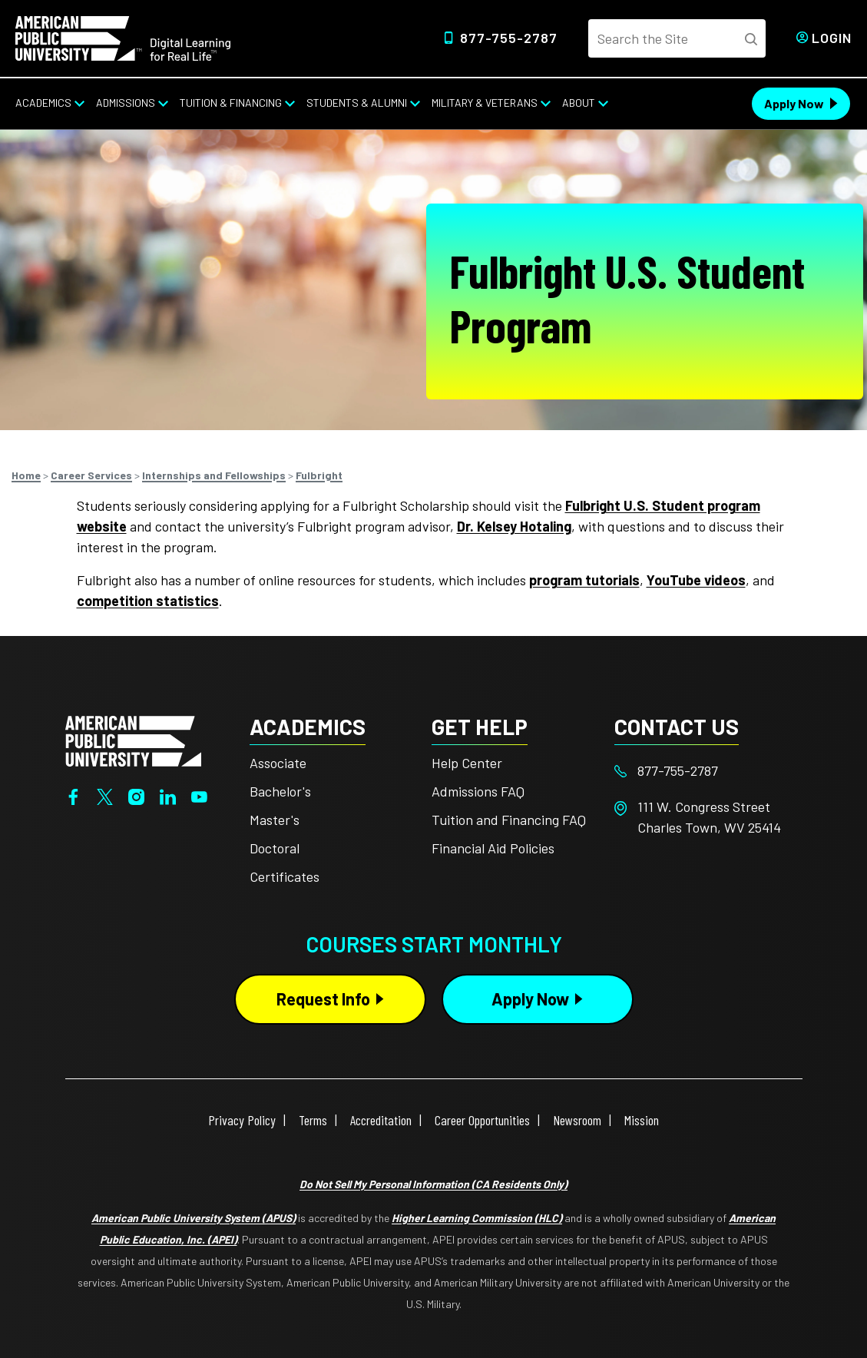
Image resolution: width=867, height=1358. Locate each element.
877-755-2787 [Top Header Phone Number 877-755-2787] (509, 37)
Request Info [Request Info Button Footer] (323, 999)
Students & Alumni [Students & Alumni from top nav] (356, 102)
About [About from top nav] (578, 102)
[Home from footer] (133, 739)
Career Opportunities (482, 1119)
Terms (313, 1119)
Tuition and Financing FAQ (509, 819)
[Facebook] (73, 795)
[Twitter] (105, 795)
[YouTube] (199, 795)
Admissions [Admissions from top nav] (125, 102)
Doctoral (274, 848)
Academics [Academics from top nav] (43, 102)
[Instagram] (136, 795)
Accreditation (381, 1119)
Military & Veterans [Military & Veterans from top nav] (485, 102)
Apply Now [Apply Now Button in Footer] (530, 999)
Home (26, 475)
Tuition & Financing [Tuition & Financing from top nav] (231, 102)
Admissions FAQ (478, 791)
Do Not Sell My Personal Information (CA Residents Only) (433, 1184)
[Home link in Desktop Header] (122, 36)
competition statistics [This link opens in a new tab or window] (148, 600)
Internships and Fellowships (214, 475)
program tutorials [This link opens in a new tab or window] (584, 579)
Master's (274, 819)
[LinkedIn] (168, 795)
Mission (641, 1119)
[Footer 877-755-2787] (705, 770)
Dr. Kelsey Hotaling (514, 526)
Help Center (467, 762)
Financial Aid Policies (493, 848)
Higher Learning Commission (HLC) (477, 1217)
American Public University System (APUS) (193, 1217)
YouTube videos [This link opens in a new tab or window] (696, 579)
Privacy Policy (242, 1119)
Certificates (284, 876)
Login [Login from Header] (832, 37)
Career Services (91, 475)
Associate (278, 762)
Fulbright (319, 475)
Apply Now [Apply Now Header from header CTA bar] (794, 103)
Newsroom (577, 1119)
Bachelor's (280, 791)
